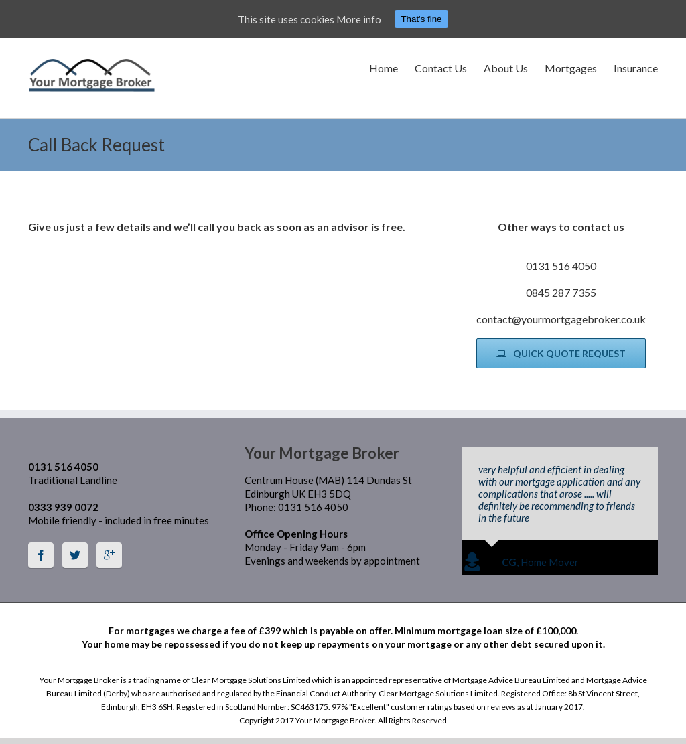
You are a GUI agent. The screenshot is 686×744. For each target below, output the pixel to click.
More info (358, 19)
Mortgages (571, 68)
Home (383, 68)
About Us (506, 68)
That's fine (421, 19)
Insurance (636, 68)
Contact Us (441, 68)
